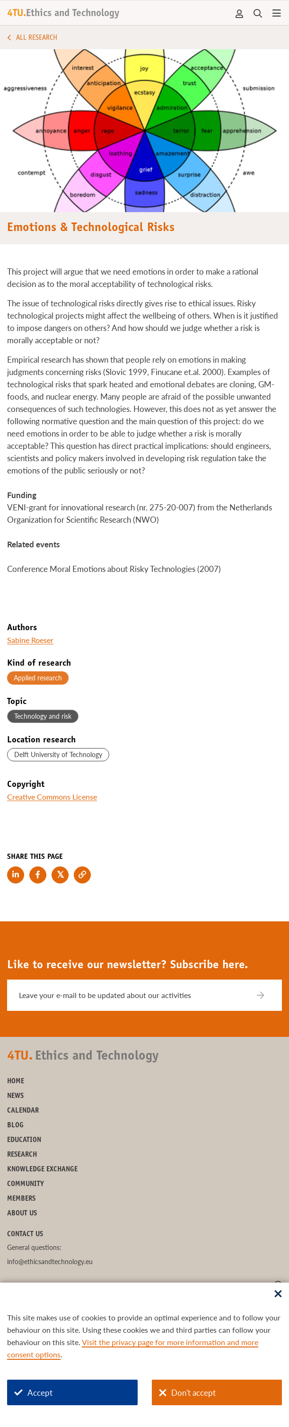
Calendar (23, 1111)
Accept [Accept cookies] (33, 1393)
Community (25, 1184)
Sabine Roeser (30, 639)
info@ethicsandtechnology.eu (50, 1262)
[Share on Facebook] (37, 874)
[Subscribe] (266, 995)
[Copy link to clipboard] (82, 874)
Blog (15, 1125)
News (15, 1096)
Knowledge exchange (42, 1169)
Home (15, 1081)
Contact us (25, 1234)
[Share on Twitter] (60, 874)
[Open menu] (276, 13)
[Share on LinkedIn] (15, 874)
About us (22, 1213)
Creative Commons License (52, 796)
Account (239, 13)
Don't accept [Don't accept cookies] (187, 1393)
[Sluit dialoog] (278, 1294)
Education (24, 1140)
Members (21, 1199)
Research (22, 1155)
